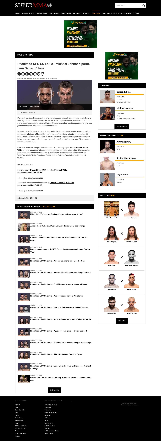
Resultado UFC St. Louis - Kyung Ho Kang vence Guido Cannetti (60, 331)
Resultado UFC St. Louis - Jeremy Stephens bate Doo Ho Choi (59, 261)
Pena (16, 431)
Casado (17, 405)
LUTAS (103, 13)
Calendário (48, 407)
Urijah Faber (123, 174)
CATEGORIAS (55, 13)
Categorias (48, 410)
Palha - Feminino (20, 428)
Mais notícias (54, 390)
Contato (47, 428)
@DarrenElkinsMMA (37, 170)
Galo (16, 407)
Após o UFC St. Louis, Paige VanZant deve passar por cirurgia (59, 226)
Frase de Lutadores (51, 412)
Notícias (47, 418)
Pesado (17, 436)
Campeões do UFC (51, 405)
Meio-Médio (19, 418)
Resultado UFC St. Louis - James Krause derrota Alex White (58, 296)
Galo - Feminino (20, 410)
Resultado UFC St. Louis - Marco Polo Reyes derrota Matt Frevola (60, 308)
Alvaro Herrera (124, 142)
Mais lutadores (122, 126)
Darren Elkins (124, 92)
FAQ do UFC (49, 423)
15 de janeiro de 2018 (35, 178)
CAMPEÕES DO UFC (28, 13)
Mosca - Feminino (20, 425)
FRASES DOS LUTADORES (71, 13)
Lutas (46, 420)
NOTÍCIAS (96, 13)
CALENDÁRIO (42, 13)
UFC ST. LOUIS (31, 198)
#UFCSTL (63, 170)
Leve (16, 412)
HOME (17, 13)
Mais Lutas (121, 321)
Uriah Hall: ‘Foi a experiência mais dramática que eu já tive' (57, 214)
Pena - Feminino (20, 433)
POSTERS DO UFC (125, 13)
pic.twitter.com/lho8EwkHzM (29, 185)
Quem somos (49, 433)
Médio (17, 415)
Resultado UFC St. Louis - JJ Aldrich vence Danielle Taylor (57, 354)
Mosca (17, 423)
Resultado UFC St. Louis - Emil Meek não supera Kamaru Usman (60, 284)
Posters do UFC (50, 425)
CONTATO (137, 13)
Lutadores (48, 415)
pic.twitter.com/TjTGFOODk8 (29, 172)
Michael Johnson (125, 108)
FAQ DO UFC (112, 13)
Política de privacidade (52, 431)
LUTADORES (86, 13)
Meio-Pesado (19, 420)
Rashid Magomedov (127, 158)
